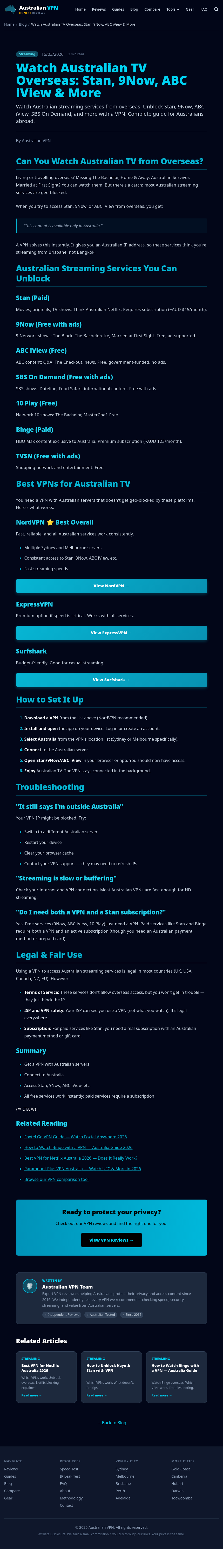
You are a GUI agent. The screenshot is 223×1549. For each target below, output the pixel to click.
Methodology (71, 1498)
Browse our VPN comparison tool (56, 1179)
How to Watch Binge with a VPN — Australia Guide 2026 (78, 1148)
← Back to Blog (111, 1423)
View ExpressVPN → (111, 633)
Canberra (179, 1476)
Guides (118, 9)
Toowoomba (181, 1498)
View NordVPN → (111, 586)
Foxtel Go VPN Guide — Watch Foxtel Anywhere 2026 (75, 1137)
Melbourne (125, 1476)
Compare (152, 9)
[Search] (216, 9)
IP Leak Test (70, 1476)
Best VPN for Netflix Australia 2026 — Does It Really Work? (81, 1158)
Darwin (177, 1491)
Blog (134, 9)
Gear (190, 9)
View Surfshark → (112, 680)
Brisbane (123, 1483)
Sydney (122, 1469)
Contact (66, 1505)
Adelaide (123, 1498)
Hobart (177, 1483)
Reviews (99, 9)
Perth (120, 1491)
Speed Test (69, 1469)
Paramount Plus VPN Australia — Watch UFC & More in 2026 (82, 1169)
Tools (173, 9)
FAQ (203, 9)
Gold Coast (180, 1469)
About (65, 1491)
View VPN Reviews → (111, 1240)
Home (80, 9)
